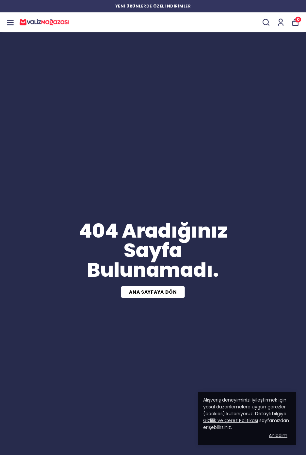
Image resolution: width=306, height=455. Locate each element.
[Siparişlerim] (281, 22)
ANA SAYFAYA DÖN (153, 292)
